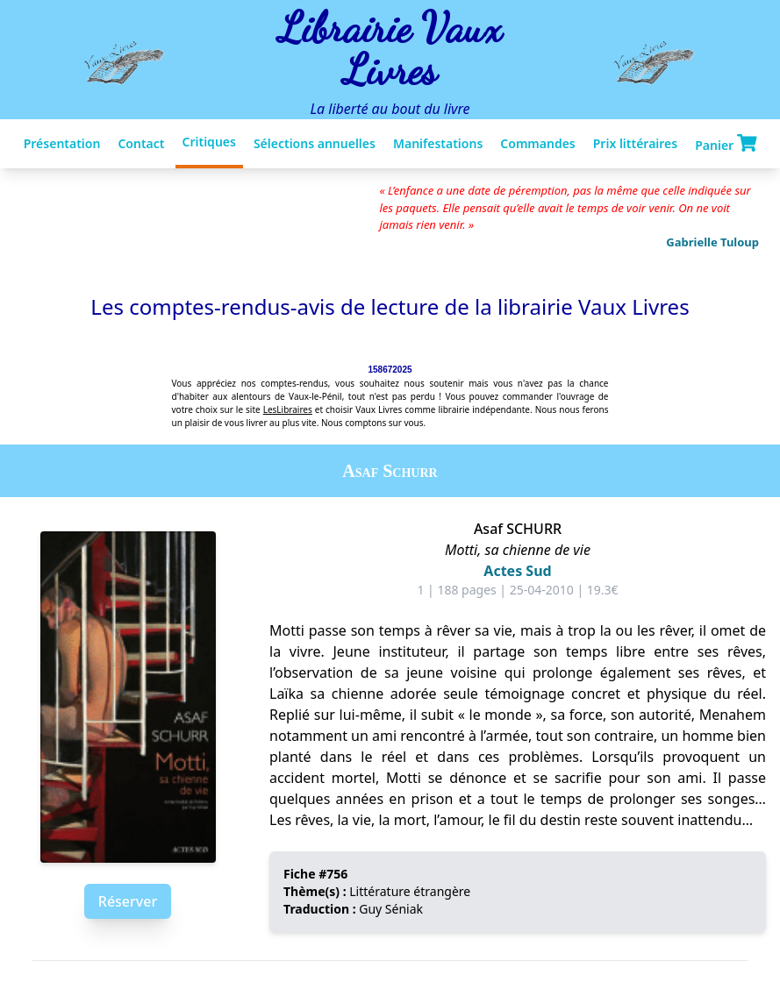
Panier (725, 143)
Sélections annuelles (315, 143)
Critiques (209, 141)
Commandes (537, 143)
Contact (141, 143)
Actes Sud (517, 570)
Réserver (127, 901)
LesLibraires (287, 409)
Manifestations (438, 143)
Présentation (62, 143)
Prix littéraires (635, 143)
